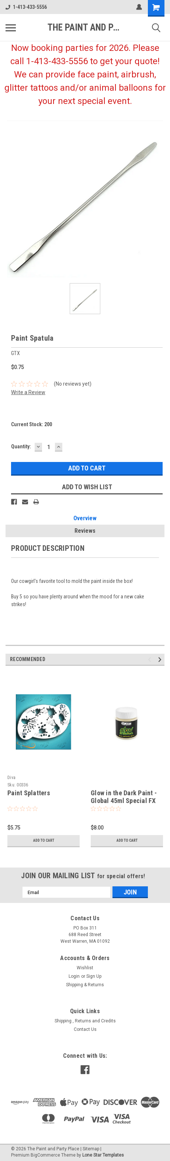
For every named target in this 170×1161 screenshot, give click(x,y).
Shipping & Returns (85, 984)
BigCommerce (45, 1155)
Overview (85, 518)
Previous (150, 660)
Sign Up (93, 976)
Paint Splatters (28, 793)
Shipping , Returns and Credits (85, 1020)
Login (74, 976)
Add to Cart (43, 840)
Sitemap (91, 1148)
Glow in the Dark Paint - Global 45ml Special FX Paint (124, 800)
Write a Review (28, 392)
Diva (11, 777)
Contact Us (85, 1029)
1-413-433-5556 (26, 7)
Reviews (85, 530)
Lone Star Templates (103, 1155)
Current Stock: (31, 424)
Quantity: (21, 446)
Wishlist (85, 967)
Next (161, 660)
